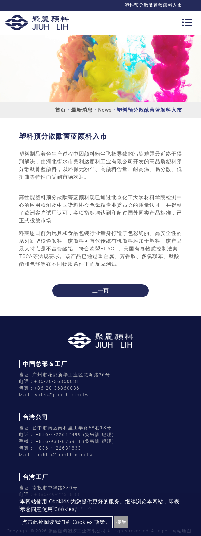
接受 (121, 522)
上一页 (100, 291)
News (105, 110)
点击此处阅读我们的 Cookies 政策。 (66, 522)
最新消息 (82, 110)
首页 (60, 110)
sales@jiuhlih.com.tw (62, 394)
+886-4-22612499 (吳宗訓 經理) (75, 434)
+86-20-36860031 (57, 381)
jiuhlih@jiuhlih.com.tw (64, 454)
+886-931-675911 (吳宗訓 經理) (75, 441)
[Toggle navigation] (187, 22)
